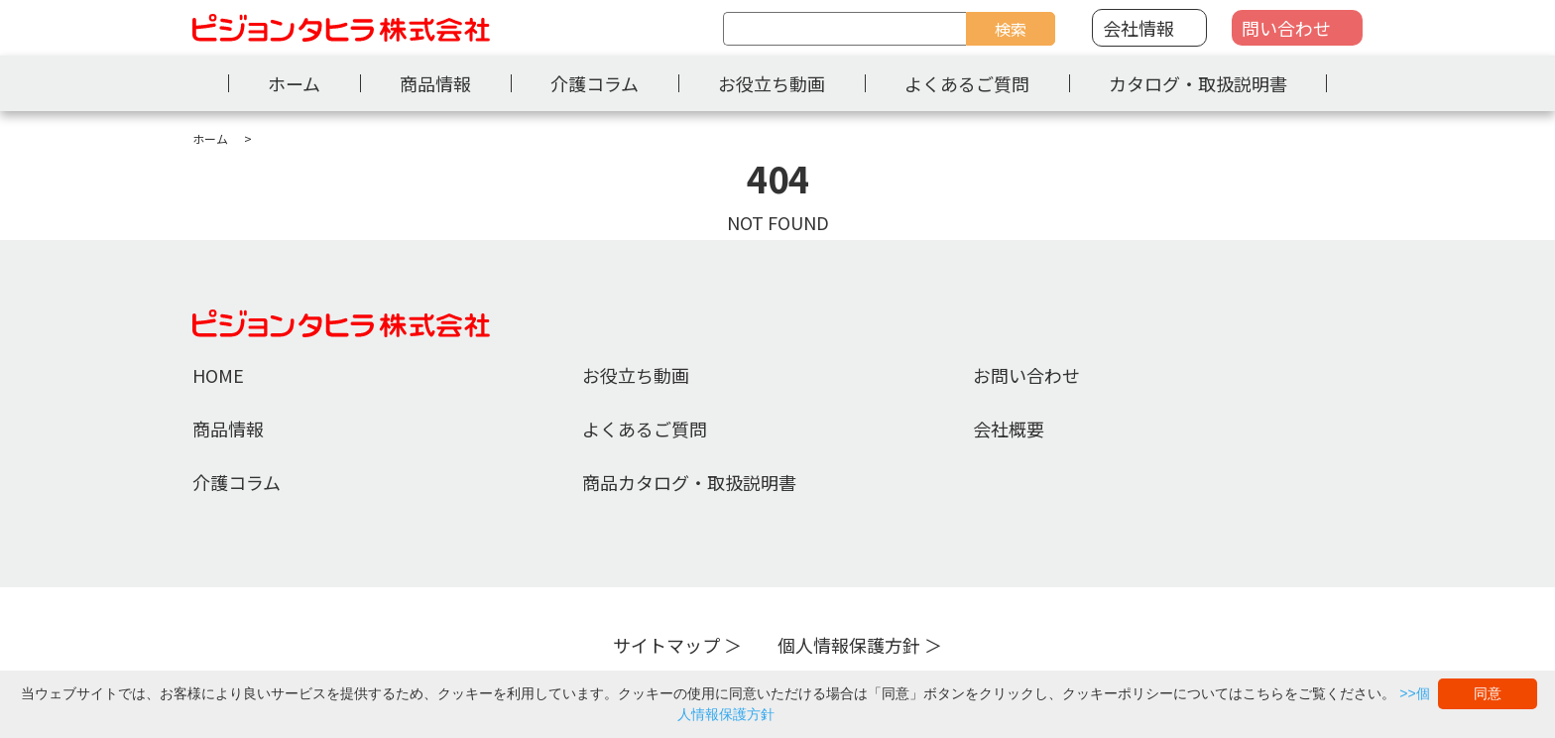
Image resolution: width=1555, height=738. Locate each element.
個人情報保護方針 (849, 645)
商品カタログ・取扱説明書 (689, 482)
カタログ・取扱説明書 (1198, 83)
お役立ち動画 (771, 83)
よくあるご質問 (966, 83)
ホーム (294, 83)
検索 (1010, 29)
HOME (218, 375)
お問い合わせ (1026, 375)
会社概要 (1008, 428)
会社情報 (1138, 28)
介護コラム (594, 83)
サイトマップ (666, 645)
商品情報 (435, 83)
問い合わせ (1286, 28)
